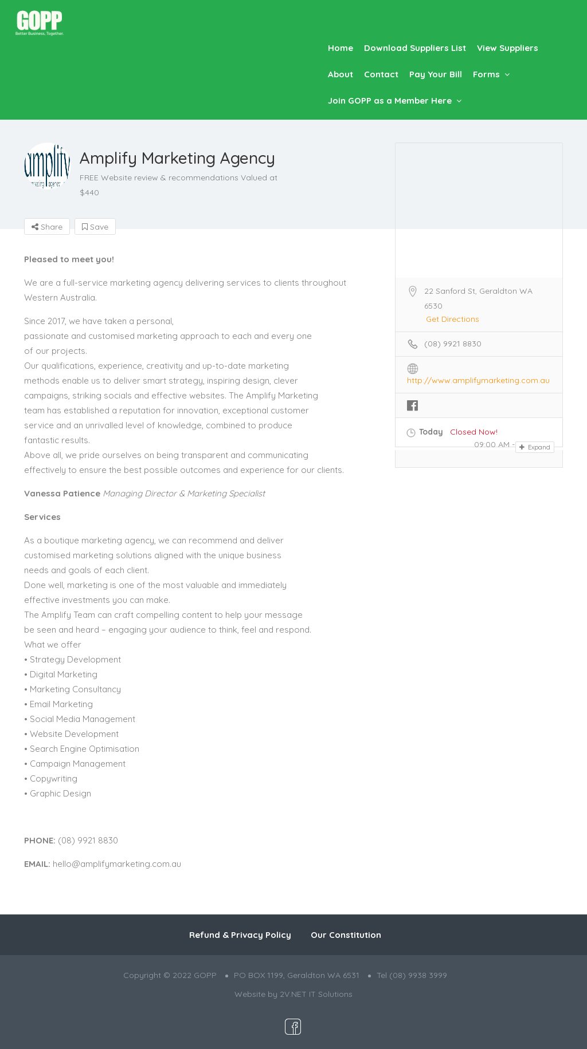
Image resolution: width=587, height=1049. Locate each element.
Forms (486, 74)
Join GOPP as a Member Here (390, 100)
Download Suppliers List (415, 47)
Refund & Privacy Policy (240, 934)
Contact (381, 74)
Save (95, 227)
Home (340, 47)
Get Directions (452, 319)
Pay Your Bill (435, 74)
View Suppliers (507, 47)
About (340, 74)
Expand (534, 447)
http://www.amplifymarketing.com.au (478, 380)
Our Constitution (346, 934)
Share (47, 227)
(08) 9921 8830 (453, 343)
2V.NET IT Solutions (316, 994)
